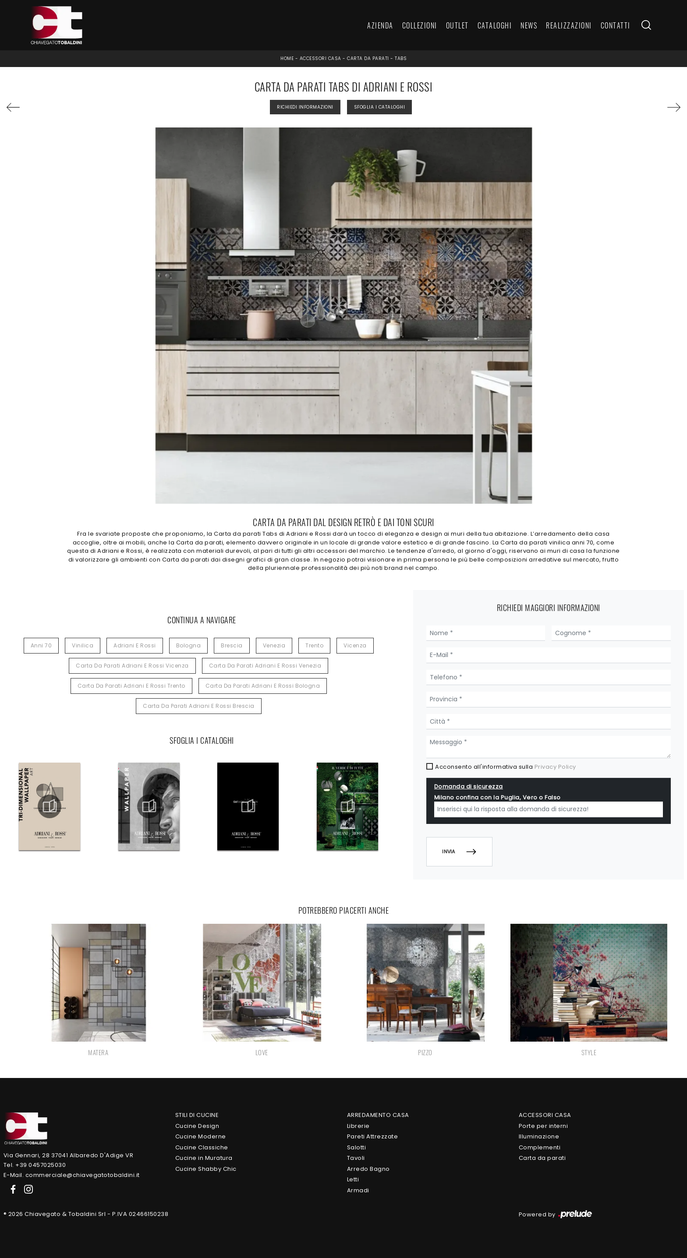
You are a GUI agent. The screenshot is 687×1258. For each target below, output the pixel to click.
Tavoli (356, 1158)
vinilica (82, 645)
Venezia (274, 645)
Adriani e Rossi (134, 645)
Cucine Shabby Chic (206, 1169)
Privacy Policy (555, 767)
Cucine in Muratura (204, 1158)
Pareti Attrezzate (372, 1136)
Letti (353, 1179)
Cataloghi (495, 25)
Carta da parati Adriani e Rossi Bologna (262, 685)
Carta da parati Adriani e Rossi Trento (131, 685)
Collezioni (419, 25)
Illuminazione (539, 1136)
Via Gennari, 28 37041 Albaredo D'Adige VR (69, 1155)
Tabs (401, 58)
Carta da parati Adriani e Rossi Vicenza (132, 665)
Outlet (457, 25)
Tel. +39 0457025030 (35, 1165)
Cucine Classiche (201, 1147)
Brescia (232, 645)
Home (287, 58)
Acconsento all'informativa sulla (505, 767)
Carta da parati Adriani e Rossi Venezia (265, 665)
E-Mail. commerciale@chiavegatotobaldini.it (72, 1175)
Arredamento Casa (378, 1115)
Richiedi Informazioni (305, 107)
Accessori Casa (320, 58)
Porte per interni (543, 1126)
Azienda (380, 25)
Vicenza (355, 645)
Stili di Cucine (197, 1115)
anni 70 (41, 645)
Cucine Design (197, 1126)
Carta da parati (368, 58)
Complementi (540, 1147)
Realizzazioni (569, 25)
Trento (314, 645)
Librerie (358, 1126)
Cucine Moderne (200, 1136)
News (529, 25)
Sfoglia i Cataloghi (379, 107)
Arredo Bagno (368, 1169)
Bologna (188, 645)
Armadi (358, 1190)
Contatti (615, 25)
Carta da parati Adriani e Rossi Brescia (199, 706)
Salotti (356, 1147)
